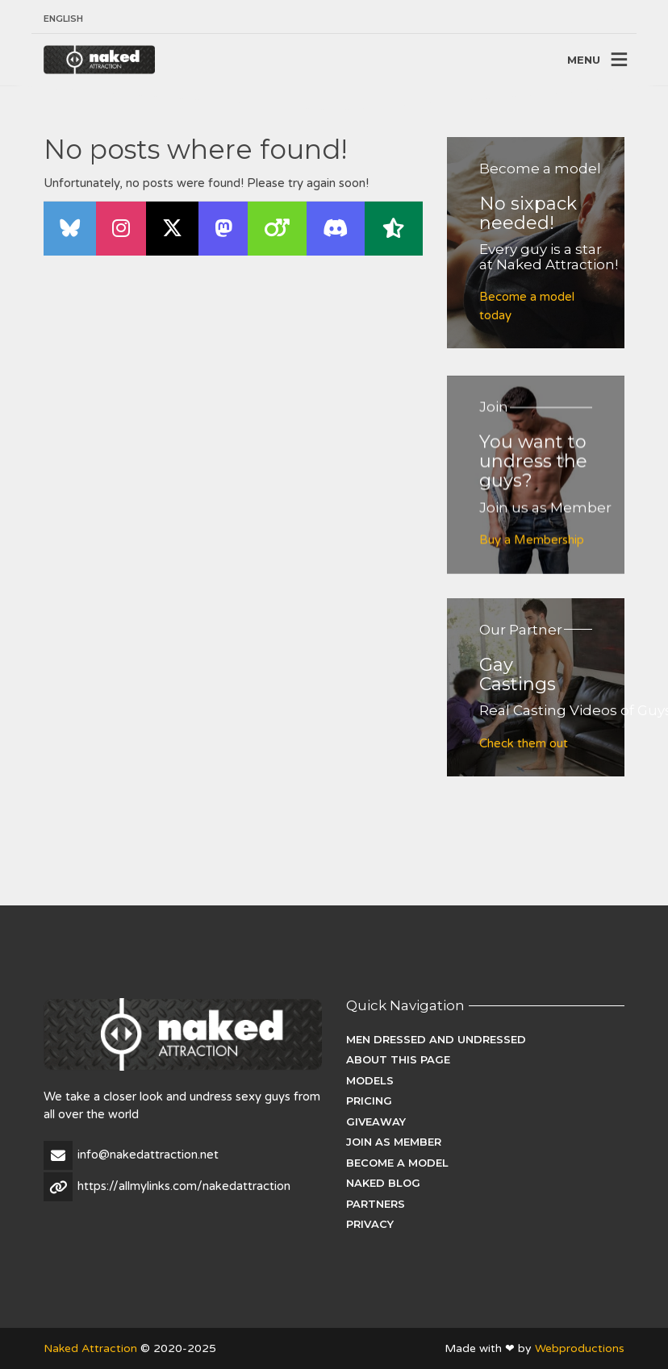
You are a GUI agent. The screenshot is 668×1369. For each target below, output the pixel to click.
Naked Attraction (90, 1348)
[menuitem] (63, 18)
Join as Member (393, 1141)
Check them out (523, 743)
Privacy (370, 1223)
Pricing (369, 1100)
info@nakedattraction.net (148, 1154)
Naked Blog (383, 1182)
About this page (398, 1059)
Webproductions (579, 1348)
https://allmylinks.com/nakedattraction (183, 1186)
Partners (375, 1203)
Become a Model (397, 1162)
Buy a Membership (531, 548)
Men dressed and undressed (436, 1039)
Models (370, 1080)
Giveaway (376, 1121)
